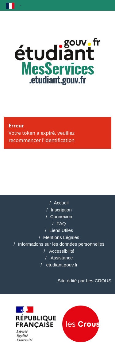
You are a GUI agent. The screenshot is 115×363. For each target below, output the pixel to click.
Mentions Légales (61, 237)
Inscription (61, 209)
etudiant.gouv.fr (61, 264)
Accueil (61, 202)
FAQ (61, 223)
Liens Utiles (61, 230)
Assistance (61, 257)
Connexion (61, 216)
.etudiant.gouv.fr (57, 61)
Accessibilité (61, 251)
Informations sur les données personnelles (61, 244)
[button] (13, 5)
